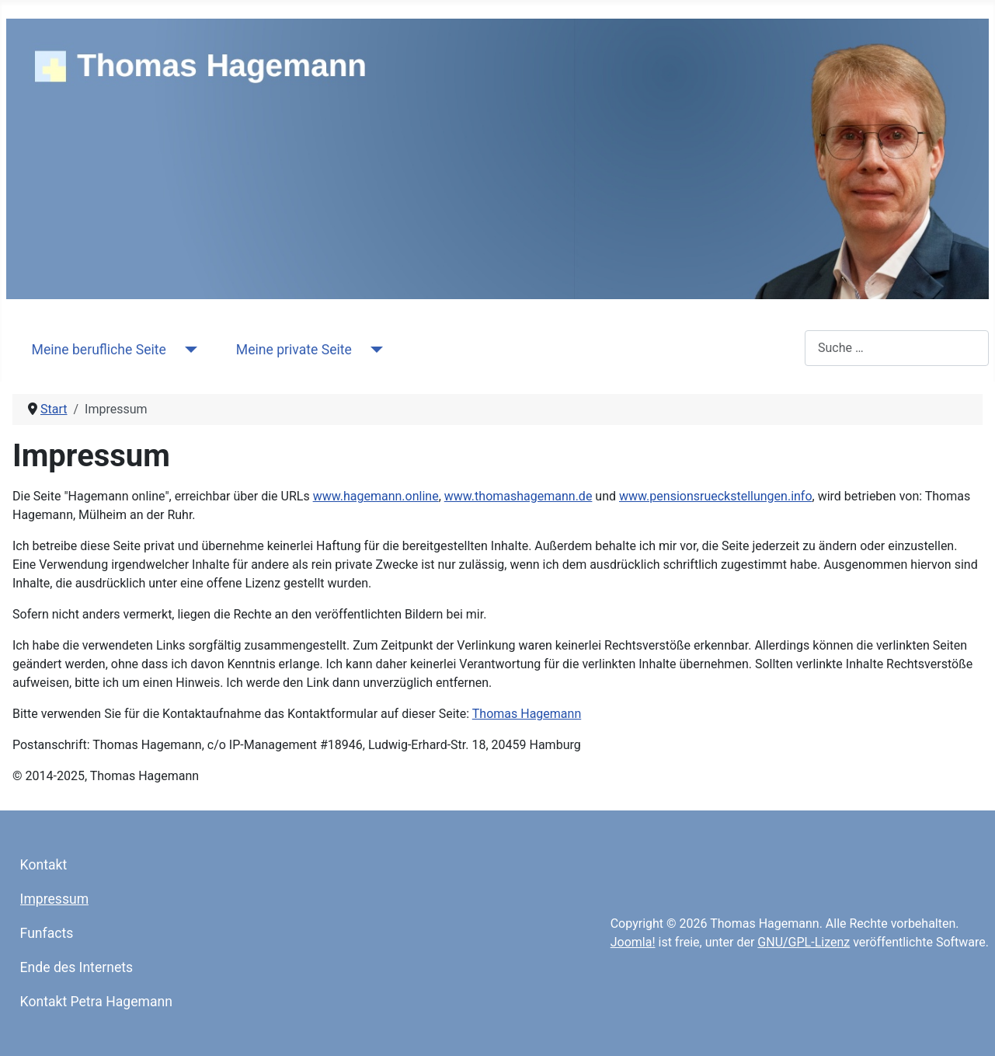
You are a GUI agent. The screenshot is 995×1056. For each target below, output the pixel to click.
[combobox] (897, 347)
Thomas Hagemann (526, 713)
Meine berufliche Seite (99, 349)
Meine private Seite (294, 349)
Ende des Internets (76, 967)
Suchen (784, 347)
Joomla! (633, 942)
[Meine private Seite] (373, 349)
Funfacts (47, 933)
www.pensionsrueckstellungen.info (715, 496)
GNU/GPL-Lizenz (803, 942)
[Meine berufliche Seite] (187, 349)
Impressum (54, 899)
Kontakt (44, 865)
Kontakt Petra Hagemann (96, 1001)
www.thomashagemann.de (518, 496)
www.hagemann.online (376, 496)
